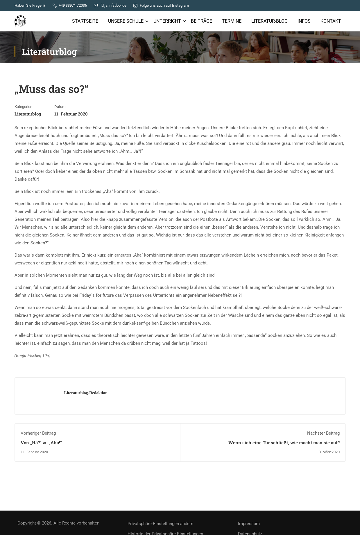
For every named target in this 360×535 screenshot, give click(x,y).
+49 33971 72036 (69, 5)
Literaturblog (28, 114)
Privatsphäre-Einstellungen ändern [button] (160, 523)
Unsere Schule (126, 21)
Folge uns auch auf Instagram (161, 5)
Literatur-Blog (269, 21)
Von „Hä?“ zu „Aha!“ (41, 442)
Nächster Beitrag (323, 433)
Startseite (85, 21)
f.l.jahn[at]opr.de (110, 5)
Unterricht (167, 21)
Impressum (249, 523)
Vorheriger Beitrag (38, 433)
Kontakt (330, 21)
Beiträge (201, 21)
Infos (304, 21)
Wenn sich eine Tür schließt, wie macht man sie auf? (284, 442)
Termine (231, 21)
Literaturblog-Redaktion (86, 392)
